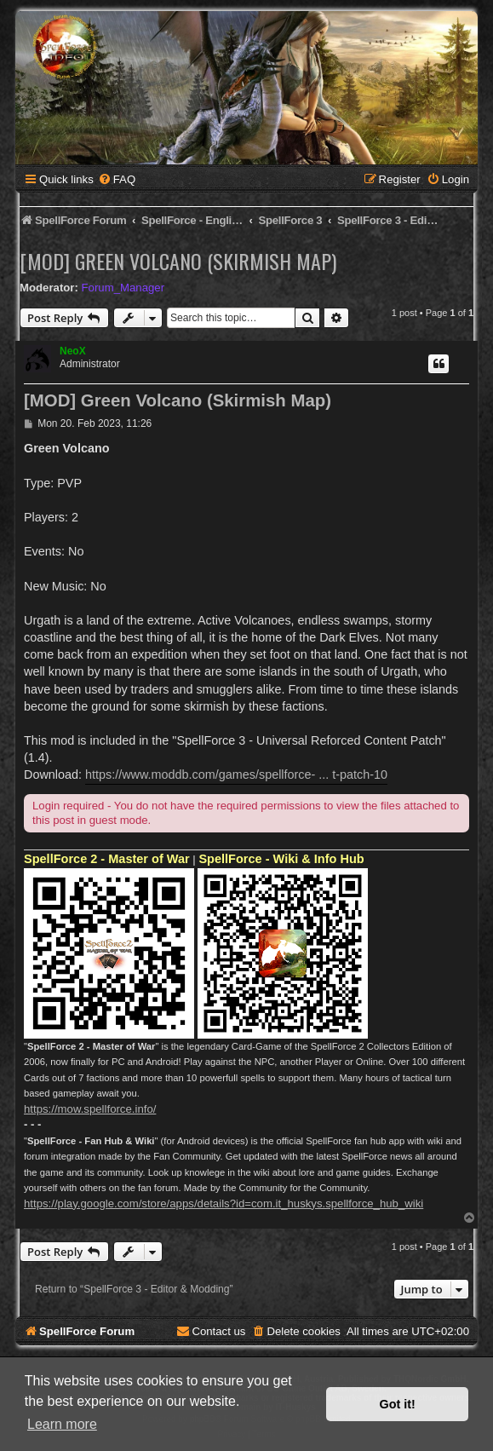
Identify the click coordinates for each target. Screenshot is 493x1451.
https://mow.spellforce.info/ (90, 1109)
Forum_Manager (123, 287)
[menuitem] (116, 179)
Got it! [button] (398, 1404)
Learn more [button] (62, 1424)
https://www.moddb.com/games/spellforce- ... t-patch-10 (236, 774)
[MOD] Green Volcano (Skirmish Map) (178, 260)
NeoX (73, 351)
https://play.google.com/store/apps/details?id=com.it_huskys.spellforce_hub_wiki (223, 1203)
